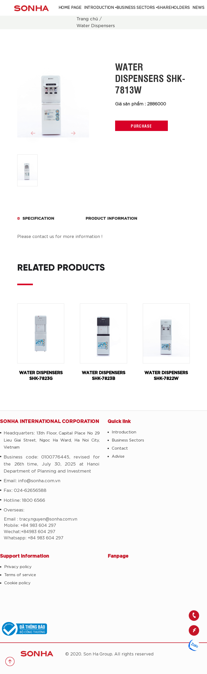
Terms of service (20, 575)
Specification (38, 218)
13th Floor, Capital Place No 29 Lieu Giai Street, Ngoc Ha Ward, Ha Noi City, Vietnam (52, 440)
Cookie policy (17, 583)
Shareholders (173, 8)
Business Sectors (135, 8)
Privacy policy (18, 567)
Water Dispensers (95, 25)
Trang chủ (87, 19)
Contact (120, 448)
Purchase (141, 126)
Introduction (99, 8)
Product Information (111, 218)
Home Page (69, 8)
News (198, 8)
